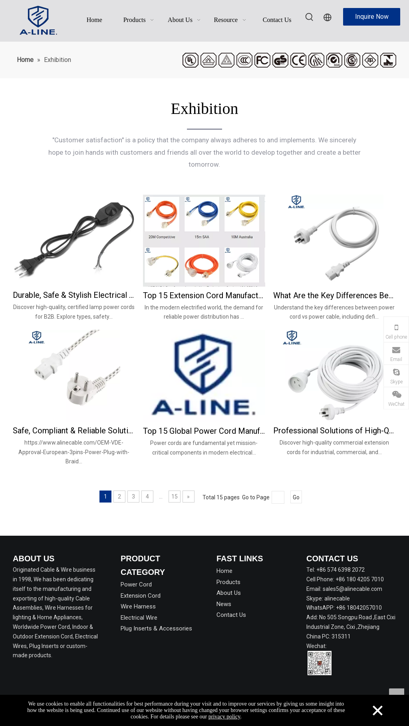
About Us (228, 592)
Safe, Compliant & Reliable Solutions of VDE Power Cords (74, 430)
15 (174, 496)
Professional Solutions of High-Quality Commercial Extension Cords (334, 430)
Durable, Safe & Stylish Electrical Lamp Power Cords (74, 295)
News (223, 604)
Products (228, 582)
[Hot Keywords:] (309, 17)
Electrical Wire (139, 617)
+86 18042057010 (359, 607)
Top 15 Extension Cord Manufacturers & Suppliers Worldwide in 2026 (204, 295)
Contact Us (231, 614)
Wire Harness (138, 606)
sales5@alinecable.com (352, 589)
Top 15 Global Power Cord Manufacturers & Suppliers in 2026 (204, 431)
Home (224, 570)
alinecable (337, 598)
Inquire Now (372, 16)
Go (296, 497)
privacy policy (224, 717)
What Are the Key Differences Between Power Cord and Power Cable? (334, 295)
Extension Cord (141, 595)
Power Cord (136, 584)
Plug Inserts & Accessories (156, 628)
